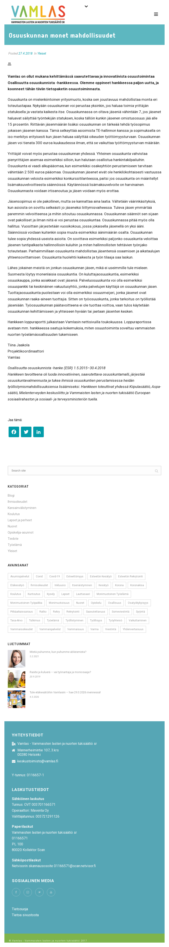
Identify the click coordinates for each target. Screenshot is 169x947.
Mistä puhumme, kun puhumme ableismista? (58, 651)
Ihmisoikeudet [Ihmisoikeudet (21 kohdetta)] (39, 585)
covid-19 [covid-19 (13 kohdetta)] (54, 576)
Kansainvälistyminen (22, 508)
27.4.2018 (25, 53)
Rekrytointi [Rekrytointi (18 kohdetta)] (72, 611)
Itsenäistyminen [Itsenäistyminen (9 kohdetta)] (82, 585)
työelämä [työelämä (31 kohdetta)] (53, 620)
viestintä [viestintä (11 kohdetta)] (110, 629)
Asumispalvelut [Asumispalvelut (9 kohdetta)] (19, 576)
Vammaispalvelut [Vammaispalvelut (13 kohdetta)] (50, 629)
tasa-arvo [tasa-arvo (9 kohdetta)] (16, 620)
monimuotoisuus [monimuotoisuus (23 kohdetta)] (59, 602)
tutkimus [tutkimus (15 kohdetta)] (34, 620)
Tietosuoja (20, 909)
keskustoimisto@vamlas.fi (37, 761)
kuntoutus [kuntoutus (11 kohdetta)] (34, 594)
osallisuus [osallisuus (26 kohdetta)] (114, 602)
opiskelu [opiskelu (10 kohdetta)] (96, 602)
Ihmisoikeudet (17, 501)
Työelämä (15, 545)
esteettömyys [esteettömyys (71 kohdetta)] (74, 576)
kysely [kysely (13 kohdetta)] (51, 594)
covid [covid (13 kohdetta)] (39, 576)
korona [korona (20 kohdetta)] (119, 585)
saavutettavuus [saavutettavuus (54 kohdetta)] (95, 611)
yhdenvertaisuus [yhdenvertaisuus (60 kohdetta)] (133, 629)
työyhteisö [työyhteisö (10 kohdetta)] (115, 620)
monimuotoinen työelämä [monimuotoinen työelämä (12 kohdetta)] (113, 594)
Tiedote (13, 538)
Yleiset (41, 53)
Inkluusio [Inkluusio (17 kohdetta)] (60, 585)
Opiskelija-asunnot (20, 532)
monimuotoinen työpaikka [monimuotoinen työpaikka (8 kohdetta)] (26, 602)
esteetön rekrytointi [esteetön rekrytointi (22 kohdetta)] (130, 576)
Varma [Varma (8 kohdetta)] (94, 629)
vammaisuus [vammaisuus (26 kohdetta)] (75, 629)
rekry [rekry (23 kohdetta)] (56, 611)
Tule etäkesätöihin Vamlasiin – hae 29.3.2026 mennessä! (65, 692)
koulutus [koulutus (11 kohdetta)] (15, 594)
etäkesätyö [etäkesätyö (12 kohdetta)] (17, 585)
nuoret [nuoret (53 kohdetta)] (80, 602)
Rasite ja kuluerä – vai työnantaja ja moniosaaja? (60, 672)
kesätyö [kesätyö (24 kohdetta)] (103, 585)
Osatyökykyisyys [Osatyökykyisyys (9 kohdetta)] (138, 602)
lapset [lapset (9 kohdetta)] (65, 594)
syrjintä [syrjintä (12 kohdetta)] (140, 611)
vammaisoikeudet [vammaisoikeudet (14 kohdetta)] (21, 629)
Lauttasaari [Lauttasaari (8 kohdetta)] (83, 594)
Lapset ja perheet (20, 520)
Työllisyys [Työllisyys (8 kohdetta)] (96, 620)
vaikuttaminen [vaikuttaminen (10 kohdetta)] (138, 620)
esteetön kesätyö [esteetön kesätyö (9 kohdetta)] (101, 576)
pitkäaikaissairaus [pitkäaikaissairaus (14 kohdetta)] (21, 611)
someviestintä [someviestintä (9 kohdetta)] (120, 611)
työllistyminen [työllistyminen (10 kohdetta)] (74, 620)
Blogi (11, 495)
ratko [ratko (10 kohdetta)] (42, 611)
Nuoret (12, 526)
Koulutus (14, 514)
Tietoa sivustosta (25, 915)
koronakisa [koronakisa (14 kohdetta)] (137, 585)
